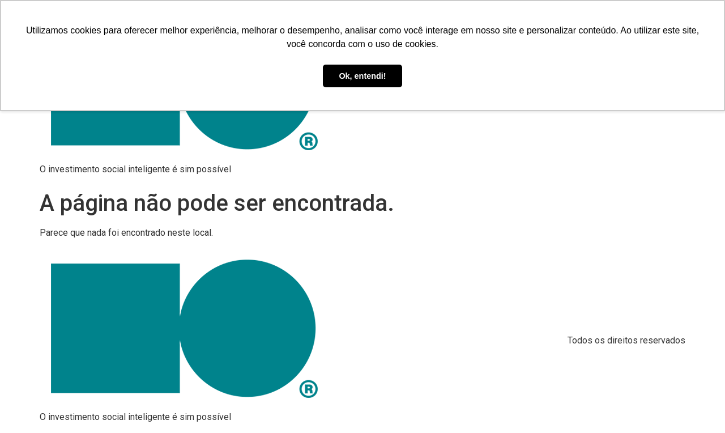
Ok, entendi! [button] (362, 75)
